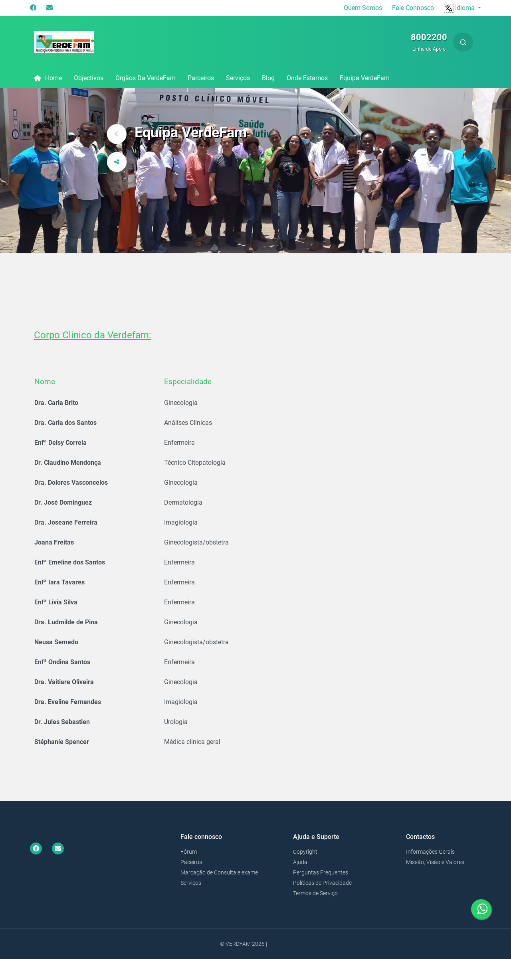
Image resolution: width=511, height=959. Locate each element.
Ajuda (300, 862)
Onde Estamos (307, 78)
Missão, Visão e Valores (435, 862)
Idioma (460, 8)
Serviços (238, 78)
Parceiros (201, 78)
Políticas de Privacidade (322, 883)
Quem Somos (363, 8)
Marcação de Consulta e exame (219, 872)
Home (48, 78)
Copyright (305, 851)
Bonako (279, 944)
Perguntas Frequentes (320, 872)
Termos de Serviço (315, 893)
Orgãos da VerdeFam (145, 78)
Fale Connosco (413, 8)
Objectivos (88, 78)
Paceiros (191, 862)
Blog (268, 78)
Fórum (188, 851)
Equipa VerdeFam (365, 78)
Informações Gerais (430, 851)
